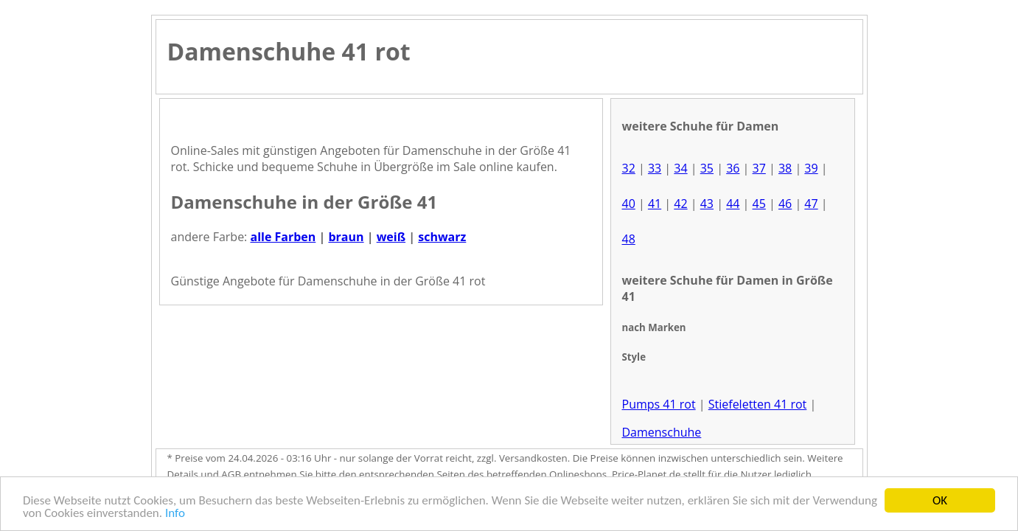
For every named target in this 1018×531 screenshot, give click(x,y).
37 (759, 168)
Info (175, 513)
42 (680, 203)
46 (785, 203)
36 (732, 168)
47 (810, 203)
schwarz (442, 237)
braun (345, 237)
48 (628, 239)
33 (654, 168)
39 (810, 168)
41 (654, 203)
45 (759, 203)
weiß (391, 237)
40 (628, 203)
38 (785, 168)
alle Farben (282, 237)
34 (680, 168)
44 (732, 203)
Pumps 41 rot (659, 404)
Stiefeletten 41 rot (757, 404)
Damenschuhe (662, 432)
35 (707, 168)
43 (707, 203)
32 (628, 168)
